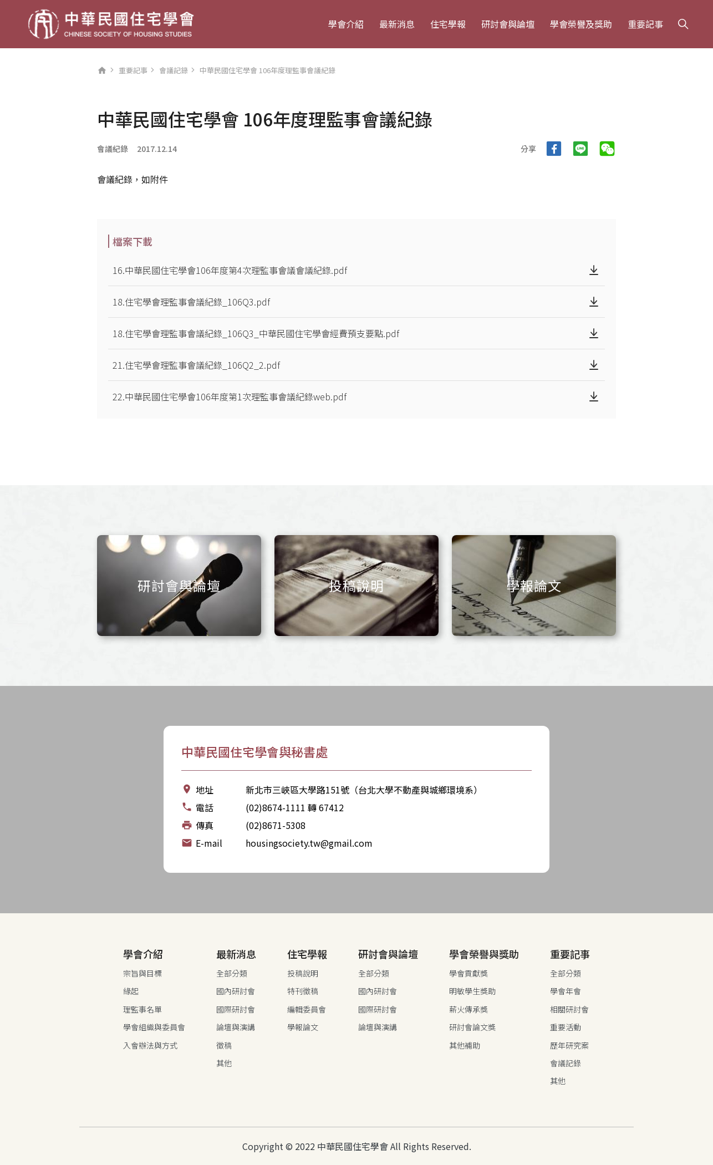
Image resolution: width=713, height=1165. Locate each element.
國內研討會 (235, 990)
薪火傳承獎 (468, 1009)
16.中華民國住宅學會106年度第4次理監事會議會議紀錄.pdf (230, 270)
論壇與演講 (235, 1026)
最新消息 (397, 23)
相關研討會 (569, 1009)
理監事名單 (142, 1009)
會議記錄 (173, 70)
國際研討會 (235, 1009)
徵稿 (224, 1045)
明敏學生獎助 (472, 990)
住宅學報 (448, 23)
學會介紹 (346, 23)
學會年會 (565, 990)
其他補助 (464, 1045)
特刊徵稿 (302, 990)
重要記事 (645, 23)
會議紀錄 (112, 148)
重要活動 (565, 1026)
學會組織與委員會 (154, 1026)
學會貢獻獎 (468, 973)
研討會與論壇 (507, 23)
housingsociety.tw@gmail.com (309, 842)
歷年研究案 (569, 1045)
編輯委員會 (306, 1009)
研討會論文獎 (472, 1026)
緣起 (131, 990)
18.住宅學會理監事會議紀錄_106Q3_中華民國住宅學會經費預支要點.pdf (256, 333)
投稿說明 (302, 973)
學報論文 (302, 1026)
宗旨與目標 (142, 973)
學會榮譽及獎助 (581, 23)
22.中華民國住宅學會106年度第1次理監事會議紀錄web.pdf (230, 396)
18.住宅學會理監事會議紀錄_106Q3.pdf (191, 301)
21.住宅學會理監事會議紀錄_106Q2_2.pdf (196, 365)
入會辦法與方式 (150, 1045)
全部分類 (231, 973)
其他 (224, 1063)
